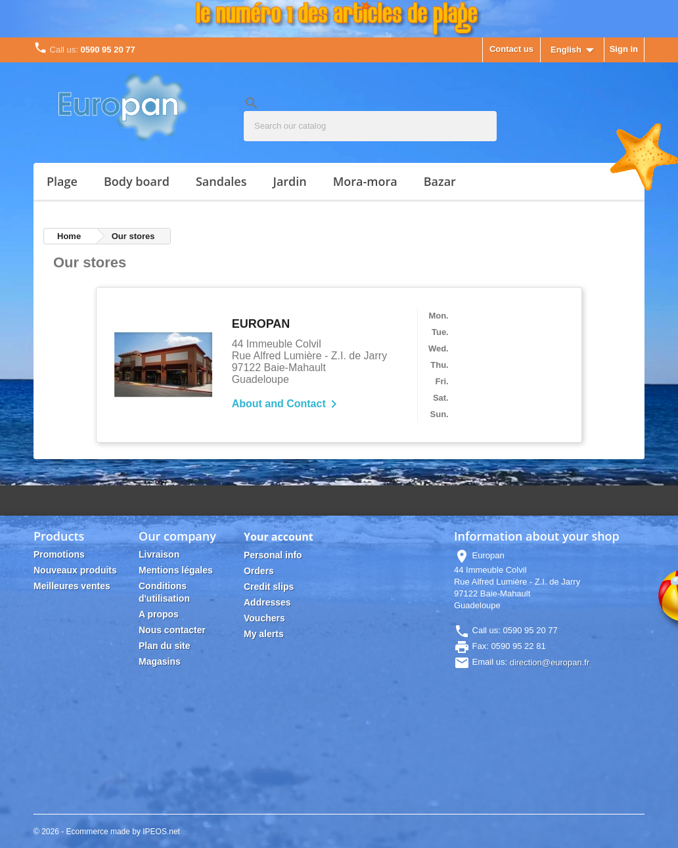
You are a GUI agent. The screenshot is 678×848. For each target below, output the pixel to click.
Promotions (59, 554)
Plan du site (165, 645)
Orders (259, 571)
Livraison (159, 554)
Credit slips (269, 586)
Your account (278, 536)
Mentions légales (176, 570)
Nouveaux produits (75, 570)
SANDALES (221, 181)
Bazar (440, 181)
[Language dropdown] (575, 50)
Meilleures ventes (72, 586)
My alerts (264, 634)
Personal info (273, 555)
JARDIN (289, 181)
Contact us (511, 49)
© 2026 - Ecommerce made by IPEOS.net (107, 831)
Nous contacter (172, 630)
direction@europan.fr (550, 662)
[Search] (370, 126)
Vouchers (264, 618)
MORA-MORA (365, 181)
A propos (159, 614)
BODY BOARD (137, 181)
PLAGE (62, 181)
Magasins (160, 661)
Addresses (267, 602)
